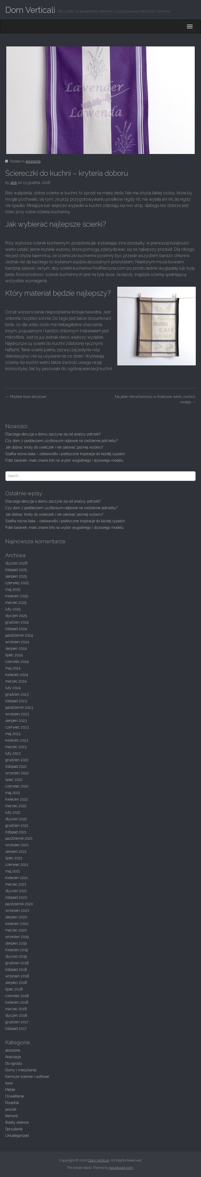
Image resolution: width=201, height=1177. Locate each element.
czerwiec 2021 (16, 864)
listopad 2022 (16, 766)
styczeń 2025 (16, 616)
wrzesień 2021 (17, 845)
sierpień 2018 (16, 983)
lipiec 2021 (13, 858)
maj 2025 (12, 589)
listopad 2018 (16, 969)
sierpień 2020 (16, 917)
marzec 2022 (15, 806)
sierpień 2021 (15, 851)
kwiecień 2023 (16, 740)
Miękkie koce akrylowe (25, 397)
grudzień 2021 (16, 825)
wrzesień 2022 (17, 773)
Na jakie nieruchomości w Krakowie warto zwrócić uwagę (155, 399)
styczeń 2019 (16, 956)
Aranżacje (13, 1057)
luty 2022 (12, 812)
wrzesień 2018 (17, 976)
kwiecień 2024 (16, 675)
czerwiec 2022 (17, 786)
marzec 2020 (16, 930)
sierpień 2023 (16, 720)
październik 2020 (19, 904)
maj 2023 (12, 734)
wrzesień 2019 (17, 937)
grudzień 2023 (17, 694)
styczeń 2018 (16, 1015)
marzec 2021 (15, 884)
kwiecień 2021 (16, 878)
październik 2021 (18, 838)
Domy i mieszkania (20, 1070)
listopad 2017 (15, 1028)
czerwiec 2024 (17, 661)
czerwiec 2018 (17, 996)
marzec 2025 (15, 602)
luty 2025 (12, 609)
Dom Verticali (30, 10)
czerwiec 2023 (17, 727)
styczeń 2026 (16, 563)
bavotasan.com (121, 1168)
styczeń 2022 (16, 819)
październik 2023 (19, 707)
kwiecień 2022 (16, 799)
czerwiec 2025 (17, 583)
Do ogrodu (13, 1063)
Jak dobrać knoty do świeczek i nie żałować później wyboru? (54, 447)
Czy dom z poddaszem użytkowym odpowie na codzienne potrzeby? (61, 441)
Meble (10, 1090)
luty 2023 (13, 753)
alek (13, 182)
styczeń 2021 (16, 891)
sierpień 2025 (16, 576)
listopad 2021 (15, 832)
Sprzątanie (14, 1129)
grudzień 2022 (17, 760)
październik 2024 (19, 635)
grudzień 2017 (16, 1022)
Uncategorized (17, 1135)
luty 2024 (13, 688)
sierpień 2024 (16, 648)
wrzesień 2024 (17, 642)
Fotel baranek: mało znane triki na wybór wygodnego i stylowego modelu (64, 460)
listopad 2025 (16, 570)
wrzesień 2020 (17, 910)
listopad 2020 (16, 897)
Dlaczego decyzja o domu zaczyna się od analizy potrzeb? (53, 434)
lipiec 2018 (14, 989)
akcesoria (33, 161)
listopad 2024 (16, 629)
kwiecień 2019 (16, 950)
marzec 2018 (16, 1009)
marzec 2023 (16, 747)
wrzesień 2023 (17, 714)
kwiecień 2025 (16, 596)
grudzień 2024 (17, 622)
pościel (10, 1109)
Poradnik (12, 1103)
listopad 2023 (16, 701)
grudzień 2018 (17, 963)
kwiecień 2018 (16, 1002)
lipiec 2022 (14, 779)
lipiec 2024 (14, 655)
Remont (11, 1116)
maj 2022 (12, 793)
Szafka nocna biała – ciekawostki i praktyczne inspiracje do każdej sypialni (65, 454)
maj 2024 (12, 668)
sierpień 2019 (15, 943)
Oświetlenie (14, 1096)
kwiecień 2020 (17, 924)
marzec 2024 (16, 681)
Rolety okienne (17, 1122)
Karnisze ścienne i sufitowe (27, 1076)
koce (9, 1083)
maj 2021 (12, 871)
